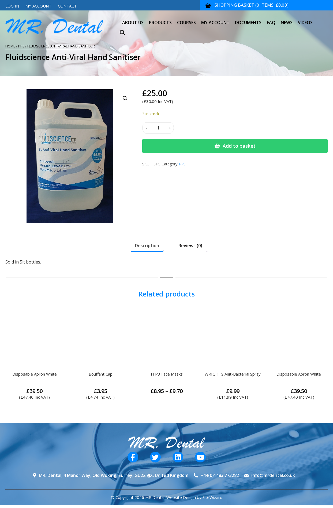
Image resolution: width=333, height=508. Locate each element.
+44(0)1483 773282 (220, 475)
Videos (305, 20)
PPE (21, 46)
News (287, 20)
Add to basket (239, 146)
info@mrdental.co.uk (273, 475)
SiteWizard (212, 497)
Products (160, 20)
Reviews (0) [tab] (190, 246)
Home (10, 46)
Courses (186, 20)
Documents (248, 20)
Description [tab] (147, 246)
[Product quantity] (158, 128)
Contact (67, 6)
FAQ (271, 20)
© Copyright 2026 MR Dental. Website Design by (157, 497)
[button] (125, 98)
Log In (12, 6)
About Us (133, 20)
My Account (38, 6)
